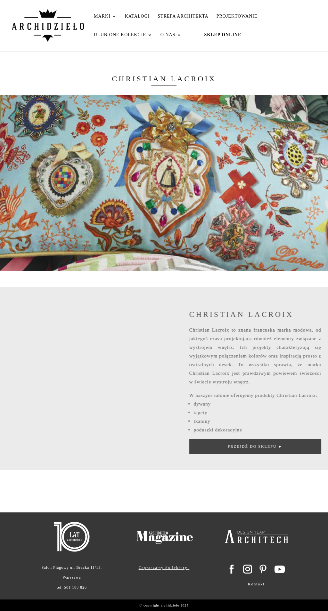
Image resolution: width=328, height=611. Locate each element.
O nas (168, 35)
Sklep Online (222, 35)
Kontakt (256, 584)
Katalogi (137, 16)
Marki (102, 16)
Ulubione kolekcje (120, 35)
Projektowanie (237, 16)
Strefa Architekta (183, 16)
